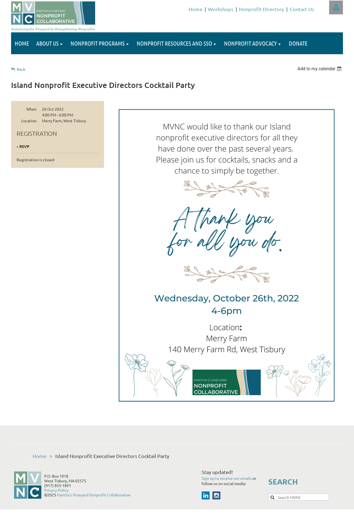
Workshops (220, 9)
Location (29, 120)
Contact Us (302, 9)
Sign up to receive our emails (227, 478)
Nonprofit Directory (261, 9)
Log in (336, 7)
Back (21, 69)
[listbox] (320, 68)
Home (195, 9)
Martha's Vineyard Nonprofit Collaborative (94, 494)
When (31, 108)
